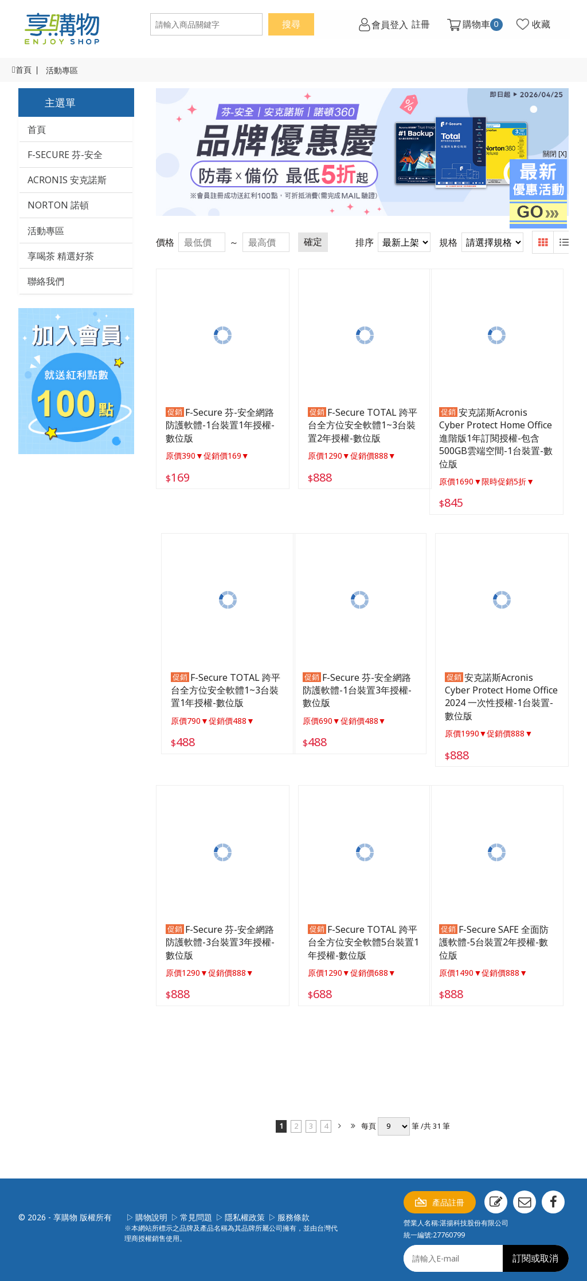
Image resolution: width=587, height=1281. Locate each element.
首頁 (23, 70)
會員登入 (387, 24)
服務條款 (293, 1212)
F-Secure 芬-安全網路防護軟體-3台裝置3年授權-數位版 (220, 938)
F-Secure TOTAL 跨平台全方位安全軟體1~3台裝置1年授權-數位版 (220, 687)
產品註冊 (448, 1197)
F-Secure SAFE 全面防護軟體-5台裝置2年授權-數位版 (500, 938)
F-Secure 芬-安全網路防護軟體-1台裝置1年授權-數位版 (220, 424)
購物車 (480, 24)
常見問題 (196, 1212)
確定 (313, 242)
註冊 (418, 24)
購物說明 (151, 1212)
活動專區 (62, 70)
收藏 (539, 24)
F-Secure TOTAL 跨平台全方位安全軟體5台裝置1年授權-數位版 (361, 938)
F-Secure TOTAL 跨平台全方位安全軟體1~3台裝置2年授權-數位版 (361, 424)
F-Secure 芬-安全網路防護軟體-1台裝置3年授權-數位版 (360, 687)
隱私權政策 (245, 1212)
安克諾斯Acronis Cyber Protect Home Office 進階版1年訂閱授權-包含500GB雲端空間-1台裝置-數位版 (501, 437)
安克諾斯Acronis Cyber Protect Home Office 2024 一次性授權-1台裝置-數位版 (498, 693)
